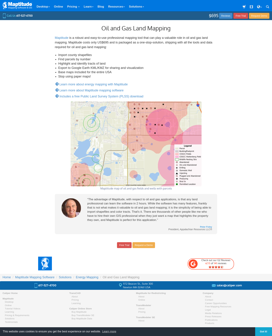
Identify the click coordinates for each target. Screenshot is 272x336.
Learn (88, 6)
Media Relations (213, 313)
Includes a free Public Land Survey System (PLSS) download (100, 96)
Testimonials (11, 322)
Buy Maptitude (79, 312)
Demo (259, 15)
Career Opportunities (216, 303)
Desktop (43, 6)
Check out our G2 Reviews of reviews (209, 264)
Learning (9, 312)
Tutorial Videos (12, 308)
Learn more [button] (109, 331)
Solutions (136, 6)
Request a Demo (144, 245)
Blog (101, 6)
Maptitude (61, 38)
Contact (209, 300)
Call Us (18, 15)
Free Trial (241, 15)
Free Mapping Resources (218, 306)
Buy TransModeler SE (83, 315)
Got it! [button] (263, 331)
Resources (116, 6)
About (75, 296)
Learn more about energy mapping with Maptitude (92, 84)
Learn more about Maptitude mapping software (90, 90)
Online (58, 6)
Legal (208, 310)
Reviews (225, 15)
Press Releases (213, 316)
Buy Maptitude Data (82, 318)
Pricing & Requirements (17, 315)
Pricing (73, 6)
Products (209, 323)
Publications (211, 320)
